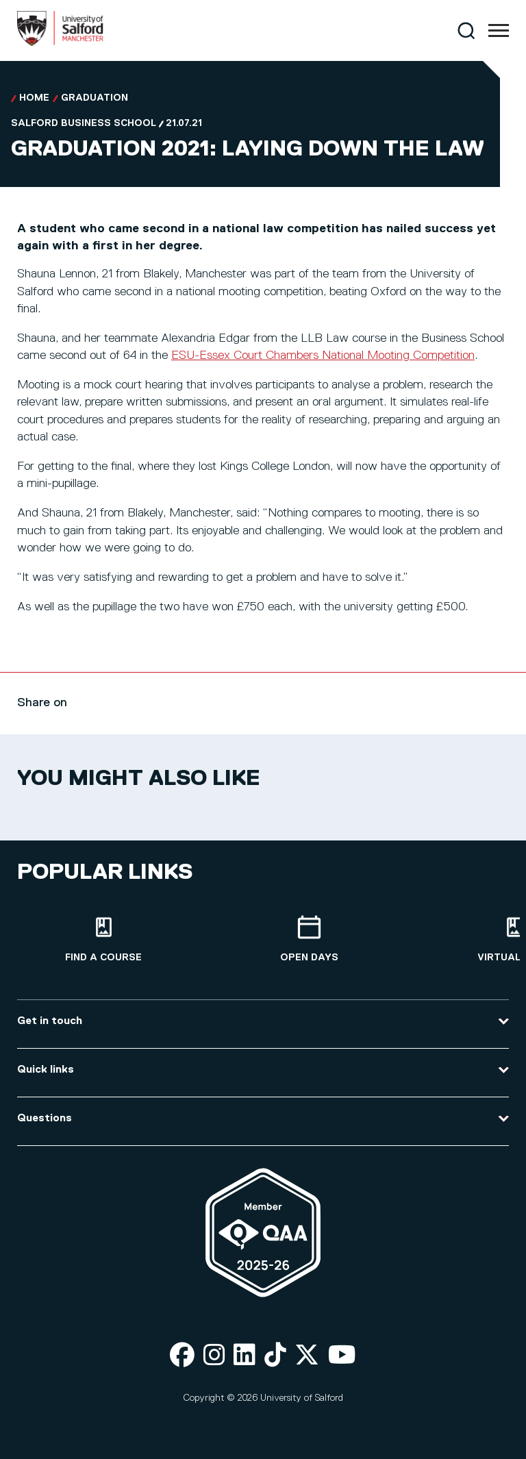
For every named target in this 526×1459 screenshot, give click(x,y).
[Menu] (498, 31)
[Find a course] (103, 939)
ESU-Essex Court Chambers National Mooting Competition (323, 355)
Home (34, 98)
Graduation (94, 98)
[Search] (466, 30)
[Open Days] (309, 939)
